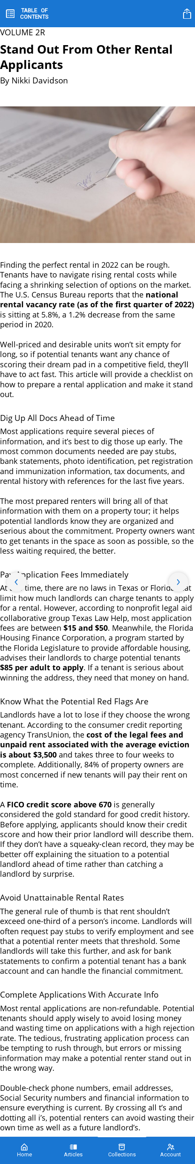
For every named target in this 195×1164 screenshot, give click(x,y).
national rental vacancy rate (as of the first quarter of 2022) (97, 299)
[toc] (27, 13)
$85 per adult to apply (41, 667)
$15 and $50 (85, 628)
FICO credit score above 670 (59, 804)
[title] (188, 13)
